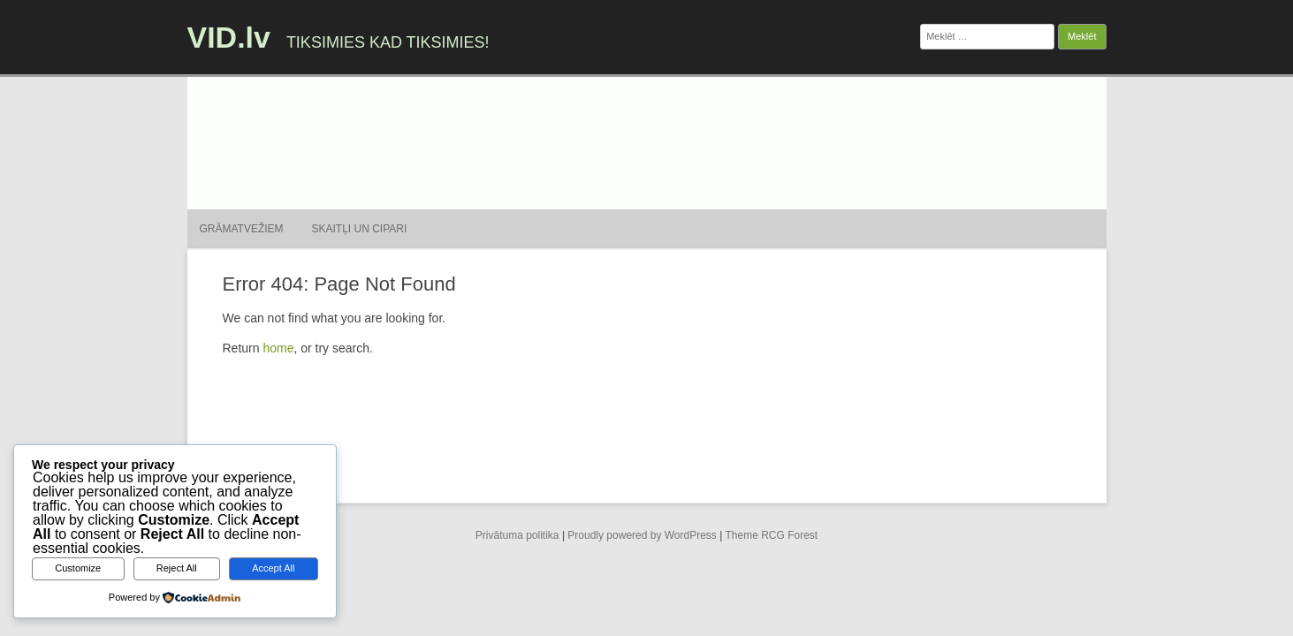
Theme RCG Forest (771, 535)
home (277, 348)
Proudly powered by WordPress (642, 535)
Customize (78, 568)
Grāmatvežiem (242, 229)
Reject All (176, 568)
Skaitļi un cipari (359, 229)
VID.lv (228, 37)
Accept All (273, 568)
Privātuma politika (517, 535)
